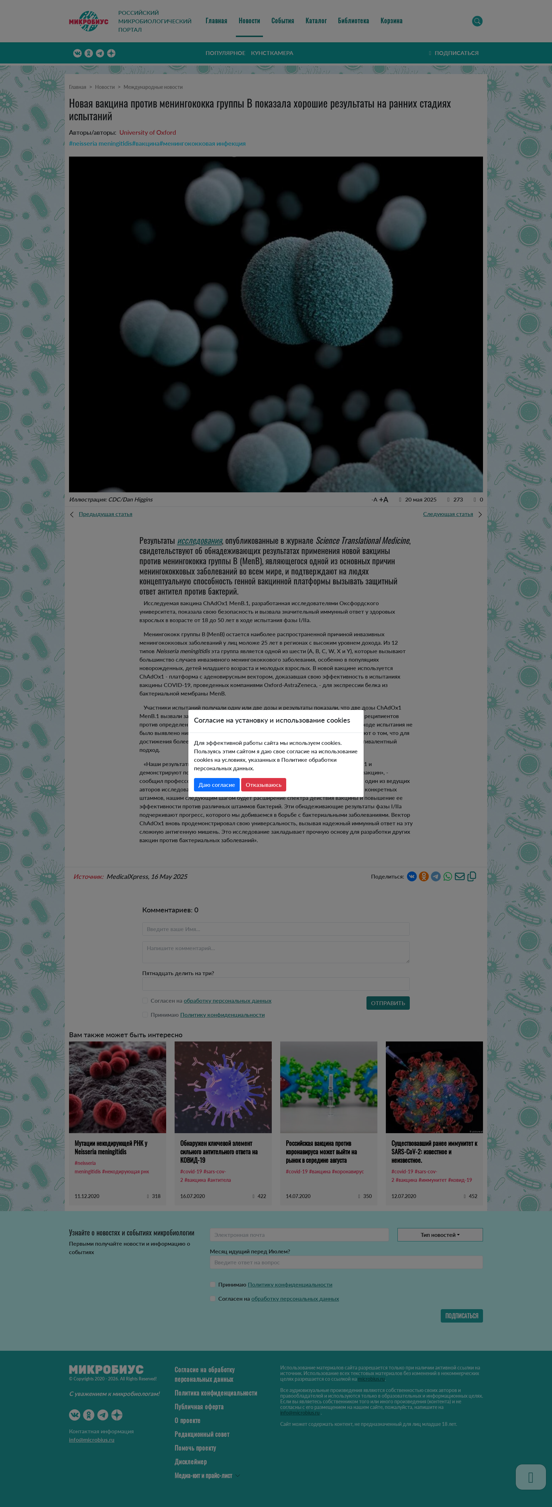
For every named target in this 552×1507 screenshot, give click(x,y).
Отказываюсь (264, 784)
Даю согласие (217, 784)
